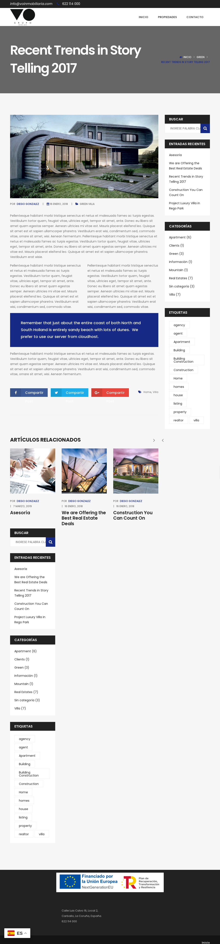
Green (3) (21, 667)
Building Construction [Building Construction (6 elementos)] (29, 774)
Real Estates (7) (26, 692)
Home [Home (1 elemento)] (23, 792)
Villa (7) (20, 708)
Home (147, 392)
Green (201, 57)
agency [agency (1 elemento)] (24, 739)
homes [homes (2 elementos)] (24, 800)
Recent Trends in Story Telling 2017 (31, 593)
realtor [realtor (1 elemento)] (24, 834)
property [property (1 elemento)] (25, 826)
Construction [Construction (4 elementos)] (29, 784)
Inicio (187, 57)
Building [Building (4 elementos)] (24, 764)
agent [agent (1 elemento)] (23, 747)
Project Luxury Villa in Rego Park (29, 619)
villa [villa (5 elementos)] (41, 834)
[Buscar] (50, 542)
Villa (91, 204)
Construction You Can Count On (133, 515)
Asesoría (20, 513)
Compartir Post (26, 392)
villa (155, 392)
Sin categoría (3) (27, 700)
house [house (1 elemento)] (23, 809)
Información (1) (26, 676)
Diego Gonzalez (28, 204)
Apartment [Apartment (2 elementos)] (27, 756)
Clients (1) (21, 659)
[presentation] (162, 440)
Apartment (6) (25, 651)
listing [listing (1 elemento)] (23, 817)
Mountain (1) (23, 684)
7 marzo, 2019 (22, 506)
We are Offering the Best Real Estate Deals (84, 518)
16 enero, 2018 (59, 204)
